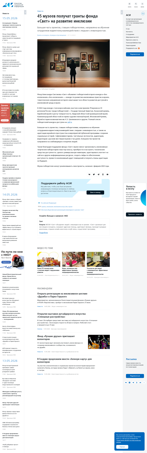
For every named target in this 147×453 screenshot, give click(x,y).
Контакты (129, 31)
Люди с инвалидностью (77, 275)
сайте (69, 122)
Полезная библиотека (133, 42)
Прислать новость (132, 40)
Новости (40, 11)
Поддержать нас (131, 48)
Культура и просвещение (58, 35)
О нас (128, 29)
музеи (70, 206)
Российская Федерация (48, 203)
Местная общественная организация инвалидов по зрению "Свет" (62, 210)
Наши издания (131, 45)
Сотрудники (130, 34)
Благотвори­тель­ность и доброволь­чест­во (57, 275)
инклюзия (50, 206)
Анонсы (39, 329)
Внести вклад (95, 192)
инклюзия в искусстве (61, 206)
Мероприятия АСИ (132, 37)
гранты (43, 206)
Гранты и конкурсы (43, 35)
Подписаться (135, 54)
